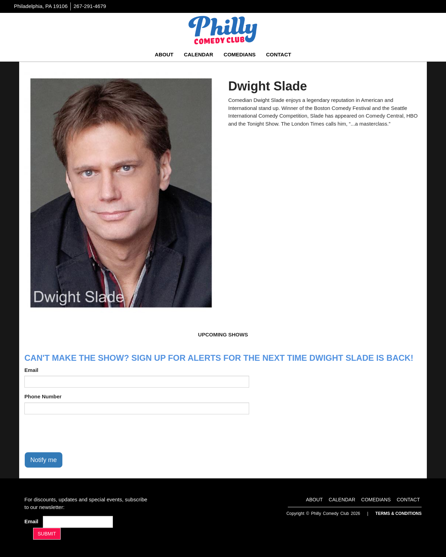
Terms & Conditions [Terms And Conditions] (398, 513)
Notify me (43, 459)
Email (31, 370)
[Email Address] (78, 522)
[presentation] (77, 433)
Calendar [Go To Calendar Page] (198, 54)
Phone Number (43, 396)
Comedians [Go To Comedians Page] (240, 54)
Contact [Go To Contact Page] (278, 54)
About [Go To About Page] (164, 54)
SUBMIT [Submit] (47, 533)
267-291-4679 (90, 6)
